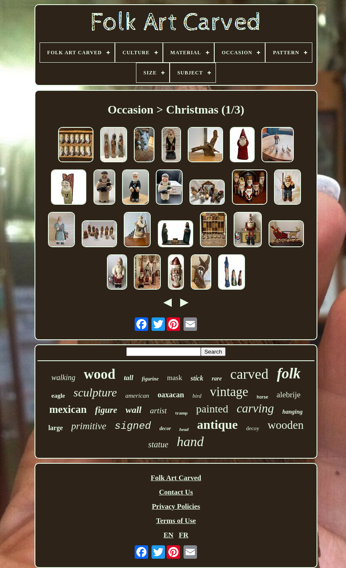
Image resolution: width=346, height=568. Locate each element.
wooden (285, 425)
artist (158, 410)
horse (262, 397)
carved (249, 374)
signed (132, 426)
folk (289, 373)
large (55, 427)
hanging (292, 412)
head (184, 429)
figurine (150, 379)
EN (168, 535)
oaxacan (170, 395)
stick (197, 378)
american (137, 395)
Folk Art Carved (176, 478)
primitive (88, 426)
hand (190, 441)
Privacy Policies (176, 506)
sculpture (95, 392)
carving (255, 408)
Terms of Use (176, 521)
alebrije (289, 394)
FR (184, 535)
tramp (181, 412)
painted (212, 409)
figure (106, 410)
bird (196, 396)
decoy (252, 428)
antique (217, 424)
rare (217, 378)
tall (128, 378)
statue (158, 444)
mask (174, 378)
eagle (58, 395)
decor (165, 428)
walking (63, 377)
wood (99, 374)
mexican (68, 409)
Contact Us (176, 492)
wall (133, 409)
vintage (229, 391)
